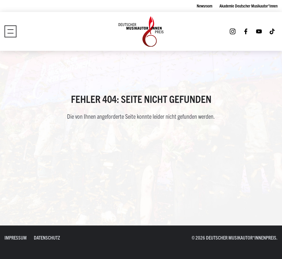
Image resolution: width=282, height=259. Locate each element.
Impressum (15, 237)
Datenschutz (47, 237)
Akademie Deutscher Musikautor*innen (248, 5)
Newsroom (204, 5)
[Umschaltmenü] (10, 31)
